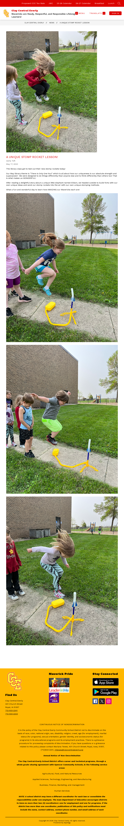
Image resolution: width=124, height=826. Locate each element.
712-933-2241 (11, 710)
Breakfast (99, 3)
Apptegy (67, 823)
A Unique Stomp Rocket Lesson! (75, 23)
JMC (51, 3)
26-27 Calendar (83, 3)
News (51, 23)
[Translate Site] (97, 13)
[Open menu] (80, 13)
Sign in (115, 13)
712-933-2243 (11, 714)
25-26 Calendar (64, 3)
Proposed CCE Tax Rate (33, 3)
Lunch (111, 3)
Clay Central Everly (34, 23)
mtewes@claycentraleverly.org (69, 750)
